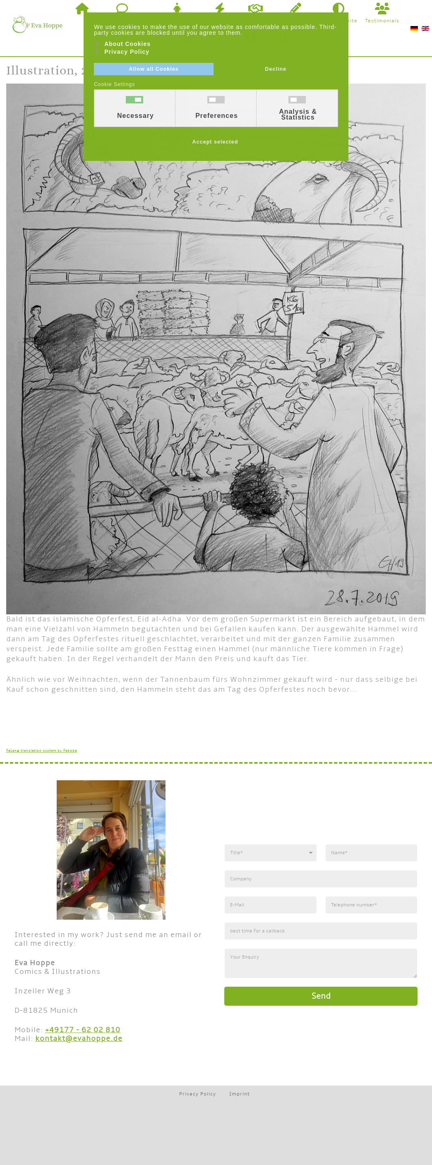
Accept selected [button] (215, 142)
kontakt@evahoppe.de (78, 1038)
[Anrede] (270, 853)
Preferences (216, 116)
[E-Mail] (270, 905)
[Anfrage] (321, 963)
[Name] (371, 853)
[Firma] (321, 879)
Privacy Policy (197, 1094)
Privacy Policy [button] (126, 51)
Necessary (135, 116)
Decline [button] (275, 69)
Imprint (239, 1094)
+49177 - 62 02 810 (82, 1030)
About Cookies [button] (127, 44)
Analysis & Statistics (298, 114)
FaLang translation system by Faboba (41, 751)
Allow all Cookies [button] (154, 69)
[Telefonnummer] (371, 905)
